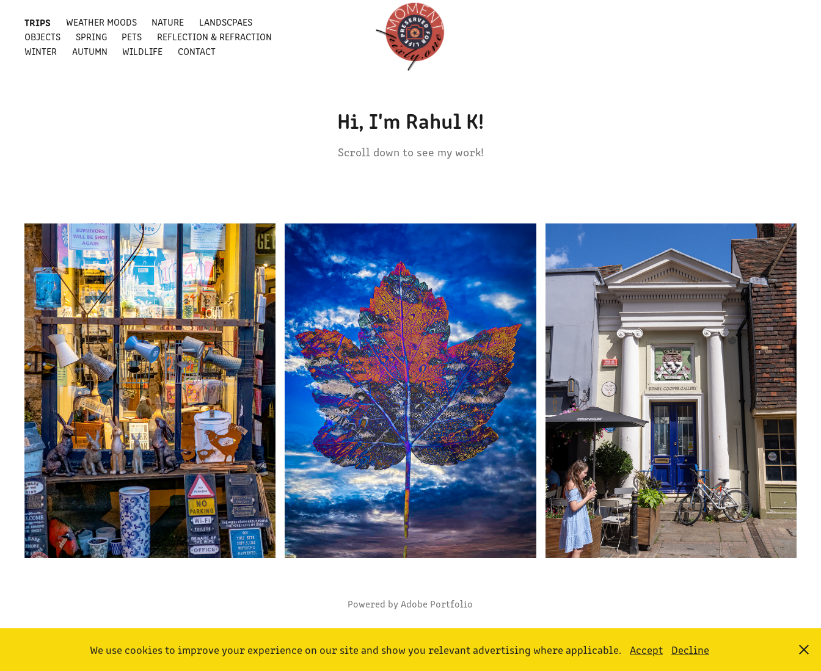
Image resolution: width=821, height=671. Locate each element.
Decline (690, 649)
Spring (91, 36)
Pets (132, 36)
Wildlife (142, 51)
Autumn (90, 51)
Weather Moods (101, 21)
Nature (167, 21)
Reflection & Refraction (214, 36)
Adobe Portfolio (437, 603)
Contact (197, 51)
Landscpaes (225, 21)
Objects (42, 36)
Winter (40, 51)
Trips (37, 22)
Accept (646, 649)
